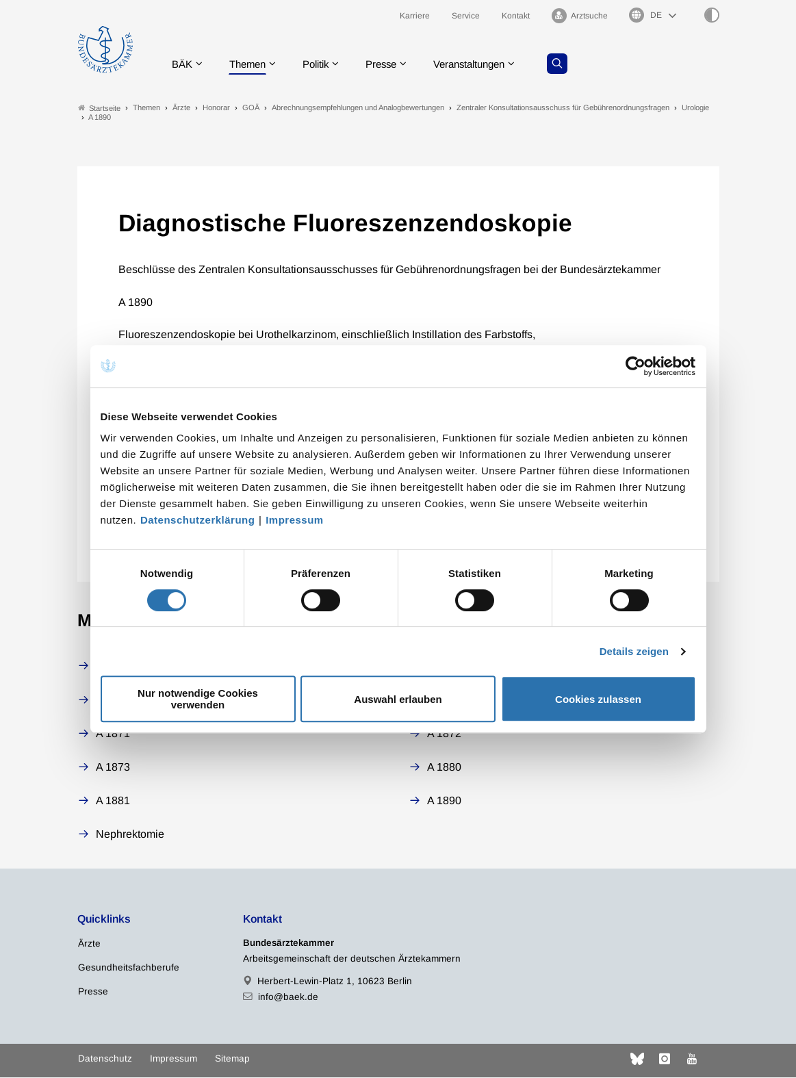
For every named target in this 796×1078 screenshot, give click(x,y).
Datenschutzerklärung (197, 520)
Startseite (99, 108)
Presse (393, 64)
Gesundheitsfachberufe (128, 968)
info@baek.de (288, 997)
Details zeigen (634, 651)
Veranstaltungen (486, 64)
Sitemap (232, 1059)
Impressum (295, 520)
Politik (324, 64)
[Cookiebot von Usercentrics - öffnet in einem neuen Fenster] (636, 366)
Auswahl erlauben (397, 699)
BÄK (183, 64)
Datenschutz (105, 1059)
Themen (251, 64)
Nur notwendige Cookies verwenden (198, 698)
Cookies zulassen (598, 699)
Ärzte (89, 944)
